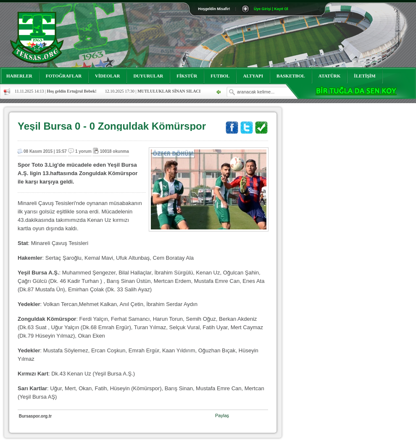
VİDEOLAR (107, 75)
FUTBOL (220, 75)
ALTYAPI (253, 75)
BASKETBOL (290, 75)
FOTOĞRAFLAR (64, 75)
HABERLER (19, 75)
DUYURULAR (148, 75)
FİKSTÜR (186, 75)
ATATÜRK (330, 75)
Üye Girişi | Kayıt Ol (271, 9)
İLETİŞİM (364, 75)
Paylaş (222, 415)
